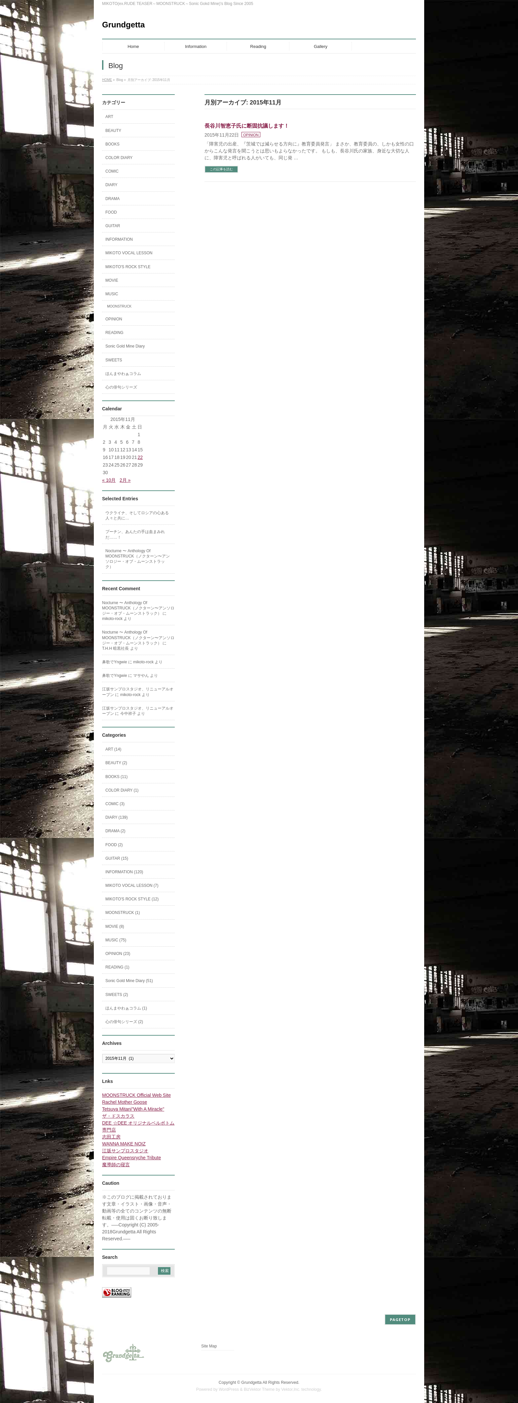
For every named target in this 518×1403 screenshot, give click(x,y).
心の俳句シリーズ (121, 387)
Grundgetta (123, 24)
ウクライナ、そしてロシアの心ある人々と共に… (137, 515)
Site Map (209, 1346)
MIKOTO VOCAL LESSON (129, 253)
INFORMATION (119, 239)
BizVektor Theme (259, 1389)
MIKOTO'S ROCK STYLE (128, 267)
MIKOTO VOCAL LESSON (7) (132, 885)
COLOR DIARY (118, 157)
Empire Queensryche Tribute (131, 1157)
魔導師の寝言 (116, 1164)
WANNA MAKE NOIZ (124, 1143)
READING (114, 332)
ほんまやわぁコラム (123, 373)
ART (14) (113, 749)
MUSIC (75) (115, 940)
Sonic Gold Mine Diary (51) (129, 980)
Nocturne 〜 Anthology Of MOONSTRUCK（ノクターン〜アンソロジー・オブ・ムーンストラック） (137, 559)
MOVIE (111, 280)
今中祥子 (128, 713)
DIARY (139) (116, 817)
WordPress (229, 1389)
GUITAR (112, 226)
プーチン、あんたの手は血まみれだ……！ (135, 534)
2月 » (125, 480)
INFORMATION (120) (124, 872)
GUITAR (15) (116, 858)
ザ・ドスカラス (118, 1116)
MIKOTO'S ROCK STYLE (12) (132, 899)
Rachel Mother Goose (124, 1102)
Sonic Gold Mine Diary (125, 346)
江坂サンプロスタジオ (125, 1150)
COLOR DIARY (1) (121, 790)
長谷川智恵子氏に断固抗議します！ (246, 126)
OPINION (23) (117, 953)
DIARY (111, 185)
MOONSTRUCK (119, 306)
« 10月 (109, 480)
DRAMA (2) (115, 831)
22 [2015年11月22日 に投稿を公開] (140, 457)
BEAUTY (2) (116, 763)
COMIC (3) (115, 804)
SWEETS (113, 360)
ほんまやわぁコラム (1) (126, 1008)
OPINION (250, 135)
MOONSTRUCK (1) (122, 912)
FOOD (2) (114, 845)
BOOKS (112, 144)
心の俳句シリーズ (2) (124, 1021)
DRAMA (112, 198)
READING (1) (117, 967)
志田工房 (111, 1136)
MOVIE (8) (114, 926)
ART (109, 116)
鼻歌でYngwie (114, 662)
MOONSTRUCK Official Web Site (136, 1095)
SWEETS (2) (116, 994)
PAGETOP (400, 1319)
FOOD (111, 212)
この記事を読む (221, 169)
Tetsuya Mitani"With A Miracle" (133, 1109)
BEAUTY (113, 130)
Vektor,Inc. (290, 1389)
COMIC (112, 171)
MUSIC (111, 294)
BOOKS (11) (116, 776)
